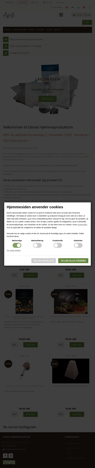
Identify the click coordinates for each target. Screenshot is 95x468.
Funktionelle (58, 241)
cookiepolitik (82, 225)
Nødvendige (17, 241)
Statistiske (78, 241)
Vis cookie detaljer (14, 250)
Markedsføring (37, 241)
